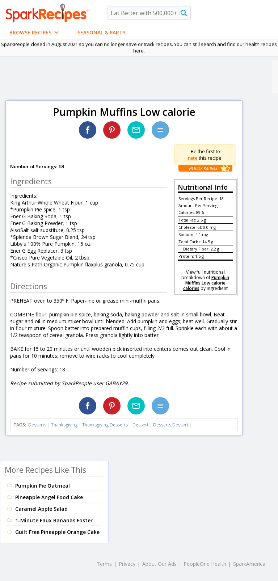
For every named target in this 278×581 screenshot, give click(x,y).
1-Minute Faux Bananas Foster (54, 520)
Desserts (37, 425)
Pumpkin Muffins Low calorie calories (206, 282)
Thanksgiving (64, 425)
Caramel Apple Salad (41, 508)
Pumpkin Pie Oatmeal (42, 485)
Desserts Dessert (170, 425)
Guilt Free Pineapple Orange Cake (57, 532)
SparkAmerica (249, 563)
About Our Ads (159, 563)
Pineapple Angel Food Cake (49, 497)
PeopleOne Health (205, 563)
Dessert (140, 425)
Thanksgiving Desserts (105, 425)
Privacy (127, 563)
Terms (104, 563)
